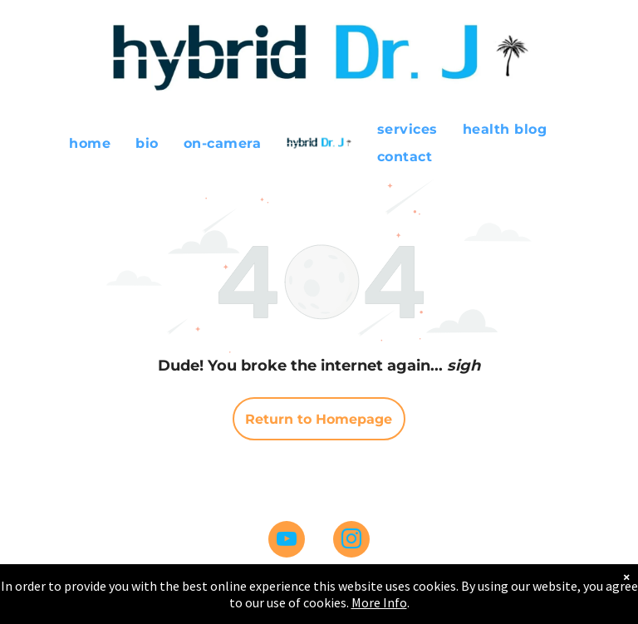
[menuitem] (89, 142)
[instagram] (351, 541)
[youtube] (286, 541)
